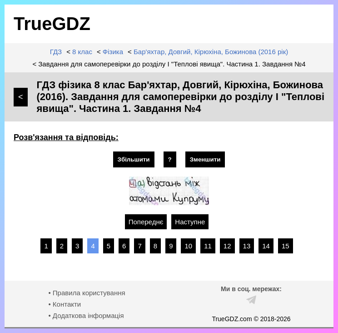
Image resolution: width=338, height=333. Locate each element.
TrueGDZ (52, 24)
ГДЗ (56, 52)
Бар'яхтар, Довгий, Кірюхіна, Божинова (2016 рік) (211, 52)
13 (247, 246)
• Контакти (64, 304)
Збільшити (134, 159)
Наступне (190, 222)
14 (266, 246)
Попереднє (146, 222)
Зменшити (205, 159)
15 (285, 246)
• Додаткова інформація (86, 315)
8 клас (82, 52)
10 (188, 246)
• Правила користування (86, 293)
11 (208, 246)
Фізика (113, 52)
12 (227, 246)
